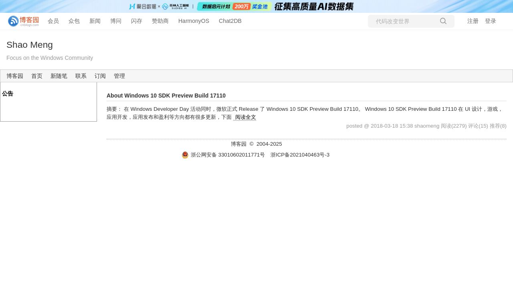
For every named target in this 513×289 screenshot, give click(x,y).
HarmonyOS (193, 21)
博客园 (14, 76)
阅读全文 (245, 117)
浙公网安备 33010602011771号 (223, 155)
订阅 (100, 76)
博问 (115, 21)
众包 (74, 21)
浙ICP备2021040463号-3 (300, 155)
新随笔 (58, 76)
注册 (473, 21)
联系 (81, 76)
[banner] (20, 21)
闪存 (136, 21)
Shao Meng (29, 44)
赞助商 (160, 21)
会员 (53, 21)
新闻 (95, 21)
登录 (490, 21)
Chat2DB (230, 21)
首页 (36, 76)
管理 (119, 76)
